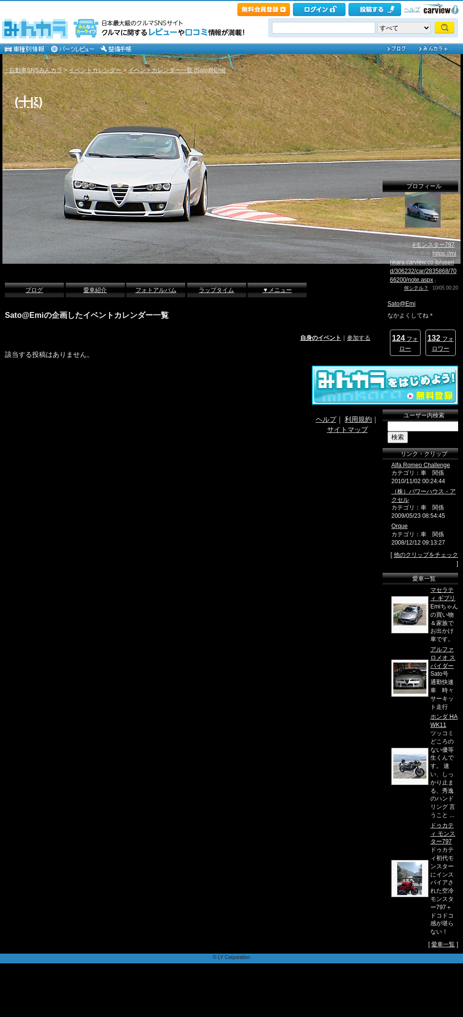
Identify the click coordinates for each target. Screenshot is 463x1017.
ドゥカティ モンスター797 (442, 833)
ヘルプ (412, 9)
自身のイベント (320, 337)
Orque (399, 526)
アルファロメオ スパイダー (442, 657)
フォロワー (440, 343)
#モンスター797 (433, 244)
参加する (358, 337)
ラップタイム (216, 290)
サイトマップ (347, 429)
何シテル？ (416, 288)
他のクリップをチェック (426, 554)
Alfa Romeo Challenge (420, 465)
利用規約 (358, 419)
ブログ (34, 290)
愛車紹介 (95, 290)
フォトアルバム (155, 290)
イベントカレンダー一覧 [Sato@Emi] (177, 70)
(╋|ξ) (28, 101)
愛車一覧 (443, 944)
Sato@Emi (401, 303)
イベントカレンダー (95, 70)
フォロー (405, 343)
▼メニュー (277, 290)
